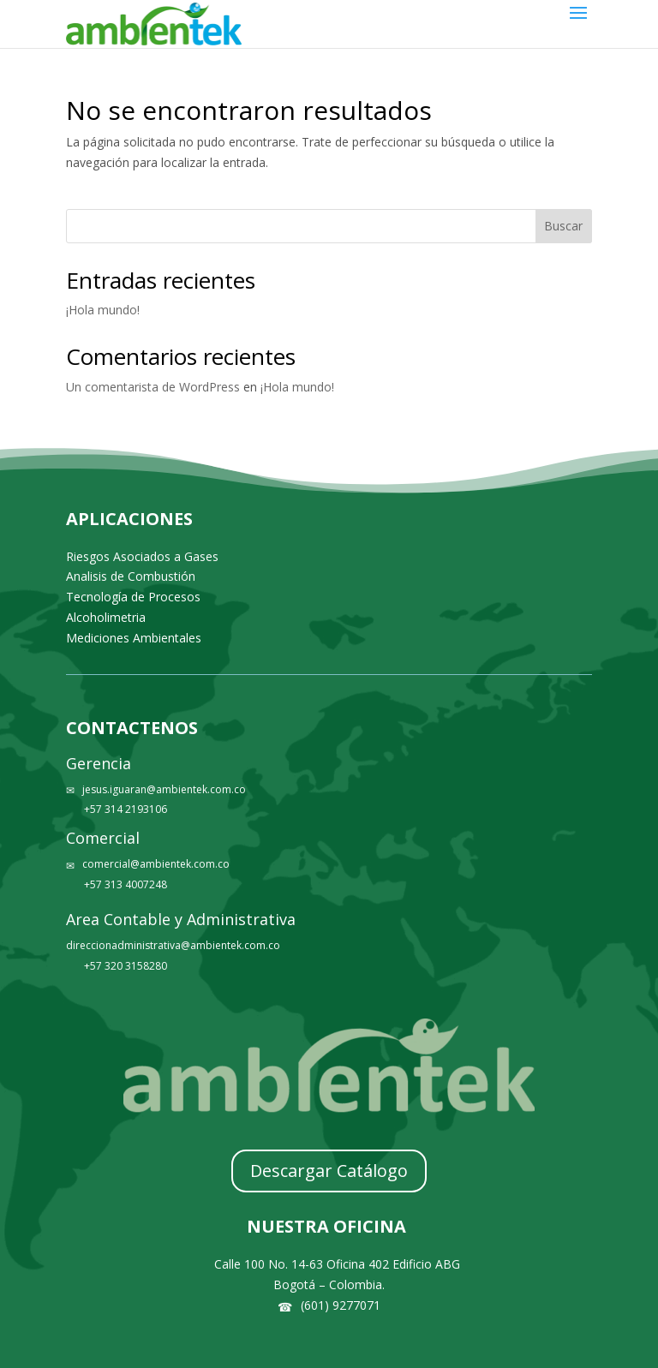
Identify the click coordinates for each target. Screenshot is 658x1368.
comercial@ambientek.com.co (156, 864)
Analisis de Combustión (130, 576)
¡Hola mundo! (103, 310)
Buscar (563, 226)
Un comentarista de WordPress (153, 387)
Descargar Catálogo (329, 1170)
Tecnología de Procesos (133, 596)
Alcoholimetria (106, 617)
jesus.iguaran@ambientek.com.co (164, 789)
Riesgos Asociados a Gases (142, 556)
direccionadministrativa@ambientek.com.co (173, 945)
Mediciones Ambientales (133, 638)
